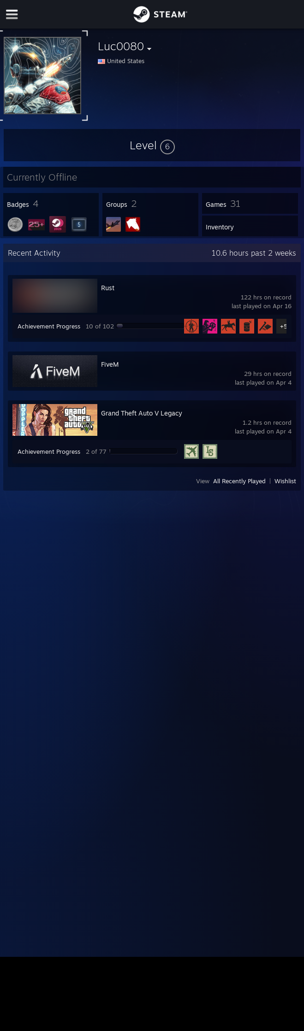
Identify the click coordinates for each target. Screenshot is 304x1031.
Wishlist (285, 481)
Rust (107, 288)
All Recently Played (239, 481)
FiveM (110, 364)
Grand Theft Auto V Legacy (141, 413)
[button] (152, 145)
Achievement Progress (49, 326)
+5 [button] (283, 326)
